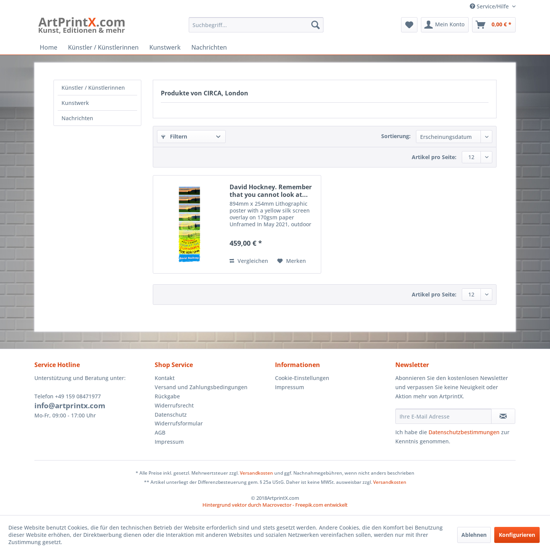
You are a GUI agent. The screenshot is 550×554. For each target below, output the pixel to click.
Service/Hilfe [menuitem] (490, 6)
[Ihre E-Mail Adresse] (443, 416)
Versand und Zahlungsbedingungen (201, 387)
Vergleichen (249, 260)
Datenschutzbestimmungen (464, 432)
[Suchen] (315, 24)
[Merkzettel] (409, 24)
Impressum (169, 441)
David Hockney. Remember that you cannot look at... (271, 190)
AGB (160, 432)
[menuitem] (256, 24)
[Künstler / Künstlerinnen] (103, 47)
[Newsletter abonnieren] (503, 416)
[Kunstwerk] (165, 47)
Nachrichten (77, 118)
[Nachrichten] (209, 47)
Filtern (174, 136)
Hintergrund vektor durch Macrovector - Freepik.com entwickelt (275, 504)
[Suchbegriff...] (256, 24)
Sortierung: (396, 136)
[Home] (48, 47)
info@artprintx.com (69, 406)
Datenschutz (171, 414)
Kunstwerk (75, 102)
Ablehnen (474, 534)
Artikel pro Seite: (434, 157)
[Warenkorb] (494, 24)
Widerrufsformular (179, 423)
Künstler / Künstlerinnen (93, 87)
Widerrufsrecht (174, 405)
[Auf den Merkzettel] (291, 261)
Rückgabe (167, 396)
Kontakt (165, 378)
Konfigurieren (517, 534)
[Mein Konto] (445, 24)
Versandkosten (256, 473)
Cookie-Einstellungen (302, 378)
